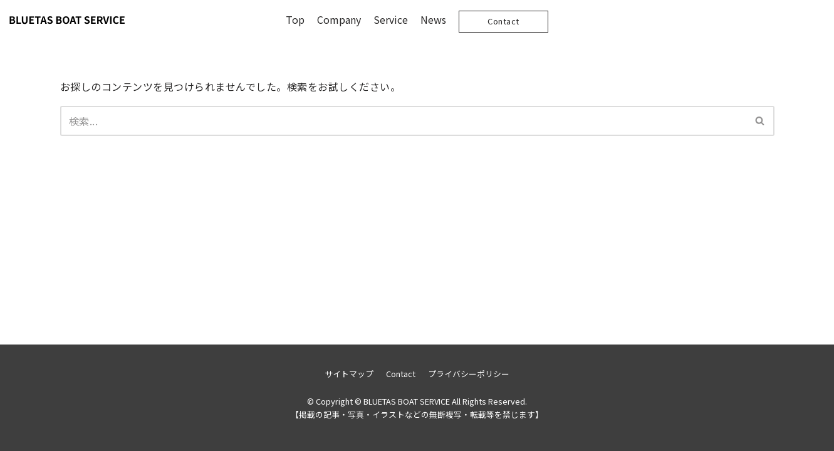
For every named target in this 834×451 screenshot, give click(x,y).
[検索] (403, 121)
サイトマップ (349, 374)
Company (339, 19)
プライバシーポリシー (468, 374)
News (433, 19)
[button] (759, 120)
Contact (503, 21)
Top (295, 19)
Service (390, 19)
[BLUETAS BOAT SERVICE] (67, 20)
